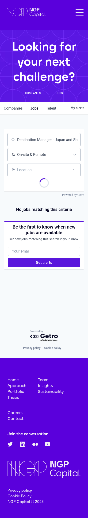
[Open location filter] (74, 170)
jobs (34, 108)
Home (13, 379)
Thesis (13, 397)
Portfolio (16, 391)
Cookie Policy (19, 496)
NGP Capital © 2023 (26, 501)
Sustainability (51, 391)
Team (43, 379)
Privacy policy (31, 348)
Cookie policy (52, 348)
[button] (80, 12)
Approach (17, 385)
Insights (45, 385)
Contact (15, 418)
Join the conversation (28, 433)
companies (13, 108)
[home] (25, 12)
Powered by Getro (73, 195)
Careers (15, 412)
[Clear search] (74, 139)
